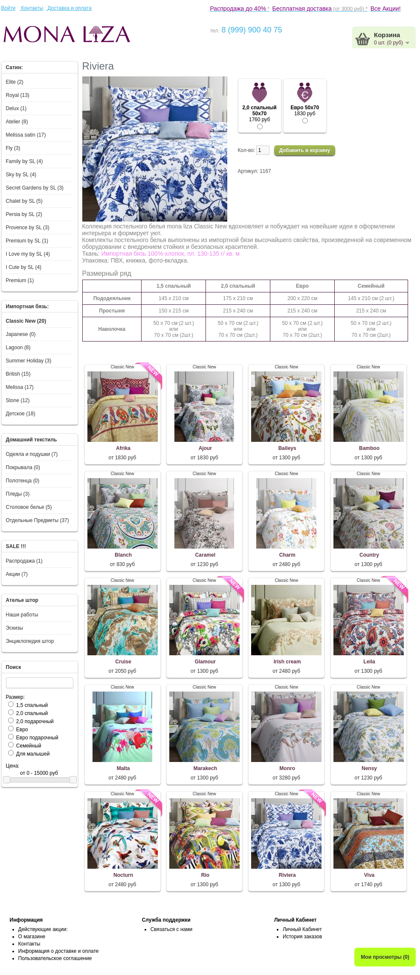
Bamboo (369, 448)
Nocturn (123, 875)
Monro (287, 768)
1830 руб (304, 111)
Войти (8, 8)
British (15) (18, 374)
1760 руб (259, 114)
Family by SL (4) (24, 161)
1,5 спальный (32, 705)
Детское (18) (20, 414)
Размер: (15, 697)
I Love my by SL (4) (28, 254)
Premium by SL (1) (27, 241)
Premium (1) (20, 280)
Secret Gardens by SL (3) (35, 188)
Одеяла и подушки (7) (32, 454)
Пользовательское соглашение (55, 958)
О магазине (32, 937)
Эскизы (14, 628)
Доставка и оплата (69, 8)
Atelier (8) (17, 122)
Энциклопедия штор (30, 641)
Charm (287, 555)
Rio (205, 875)
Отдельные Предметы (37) (37, 520)
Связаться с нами (171, 929)
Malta (123, 768)
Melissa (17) (20, 387)
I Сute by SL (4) (24, 267)
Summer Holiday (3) (29, 361)
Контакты (31, 8)
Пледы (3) (18, 494)
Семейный (28, 746)
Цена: (13, 766)
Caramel (205, 555)
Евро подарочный (37, 738)
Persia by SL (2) (24, 214)
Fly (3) (13, 148)
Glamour (205, 662)
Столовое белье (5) (29, 507)
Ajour (205, 448)
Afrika (123, 448)
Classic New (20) (26, 321)
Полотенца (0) (23, 481)
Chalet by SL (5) (24, 201)
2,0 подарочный (35, 721)
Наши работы (22, 615)
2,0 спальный (32, 713)
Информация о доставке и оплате (58, 951)
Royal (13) (17, 95)
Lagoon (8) (18, 347)
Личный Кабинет (302, 929)
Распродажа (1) (24, 561)
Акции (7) (17, 574)
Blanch (123, 555)
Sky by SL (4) (21, 175)
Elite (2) (14, 82)
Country (369, 555)
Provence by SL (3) (27, 228)
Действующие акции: (43, 929)
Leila (369, 662)
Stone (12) (18, 400)
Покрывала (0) (23, 467)
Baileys (287, 448)
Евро (22, 730)
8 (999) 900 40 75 (250, 30)
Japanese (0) (21, 334)
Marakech (205, 768)
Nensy (369, 768)
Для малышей (33, 754)
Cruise (123, 662)
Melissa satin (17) (26, 135)
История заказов (302, 937)
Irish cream (287, 662)
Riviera (287, 875)
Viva (369, 875)
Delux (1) (16, 108)
